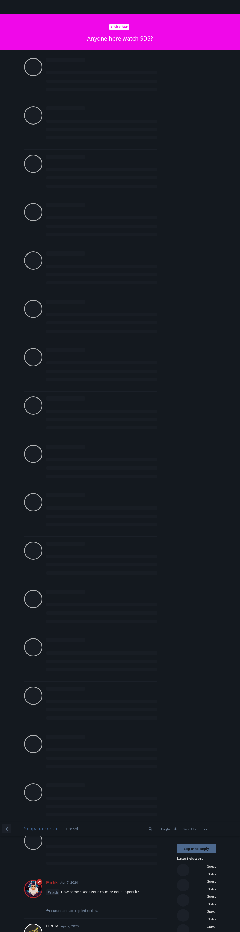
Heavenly (60, 721)
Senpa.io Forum (41, 6)
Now (182, 226)
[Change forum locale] (169, 7)
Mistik (57, 114)
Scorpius (60, 223)
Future (58, 341)
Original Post (188, 139)
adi (55, 70)
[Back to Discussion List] (6, 6)
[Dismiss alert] (123, 921)
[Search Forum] (150, 6)
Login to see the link (115, 120)
